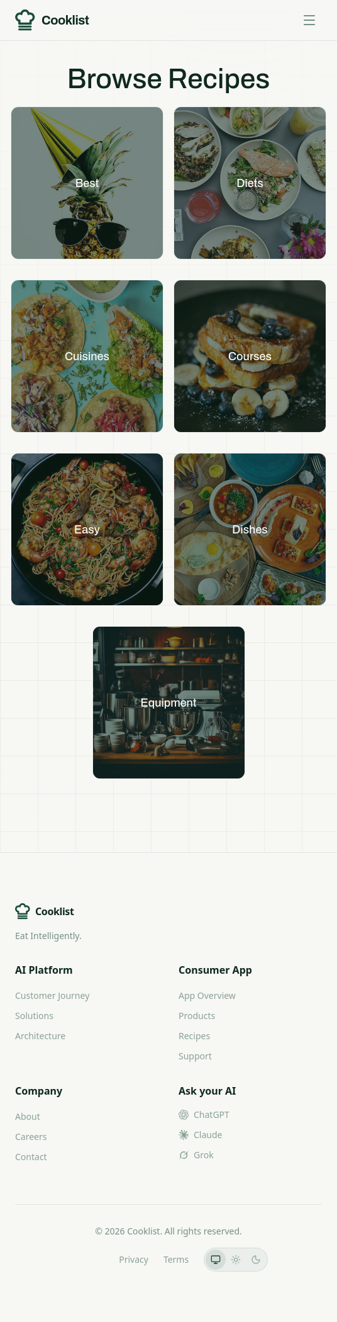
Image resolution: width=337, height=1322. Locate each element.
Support (195, 1056)
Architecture (40, 1036)
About (27, 1116)
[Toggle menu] (309, 20)
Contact (31, 1157)
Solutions (34, 1016)
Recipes (194, 1036)
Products (197, 1016)
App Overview (207, 995)
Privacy (133, 1259)
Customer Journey (52, 995)
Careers (31, 1137)
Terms (176, 1259)
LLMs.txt (86, 1259)
